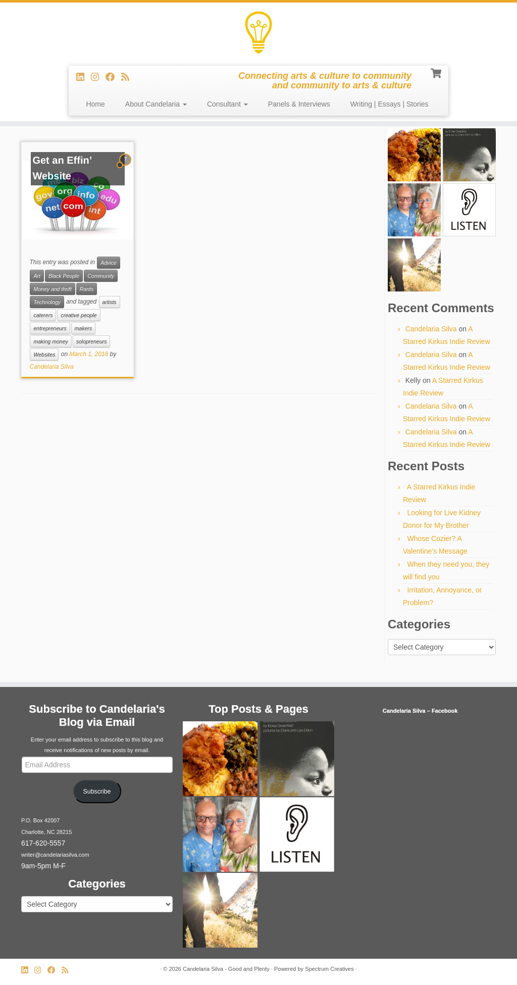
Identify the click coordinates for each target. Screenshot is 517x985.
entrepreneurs (49, 328)
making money (50, 341)
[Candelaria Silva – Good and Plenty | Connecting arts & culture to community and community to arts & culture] (258, 33)
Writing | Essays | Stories (389, 104)
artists (109, 302)
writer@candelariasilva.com (55, 855)
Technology (46, 302)
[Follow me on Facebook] (113, 77)
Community (100, 276)
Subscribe (97, 791)
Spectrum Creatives (329, 969)
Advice (108, 263)
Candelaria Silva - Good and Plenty (226, 969)
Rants (86, 289)
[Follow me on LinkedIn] (83, 77)
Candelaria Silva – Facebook (420, 711)
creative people (78, 315)
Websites (44, 355)
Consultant (227, 104)
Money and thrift (52, 289)
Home (95, 104)
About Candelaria (156, 104)
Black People (63, 276)
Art (36, 276)
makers (83, 328)
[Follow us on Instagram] (98, 77)
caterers (43, 315)
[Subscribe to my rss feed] (128, 77)
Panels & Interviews (299, 104)
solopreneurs (91, 341)
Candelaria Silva (51, 366)
